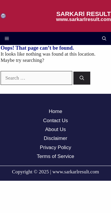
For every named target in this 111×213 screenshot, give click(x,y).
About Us (55, 129)
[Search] (81, 78)
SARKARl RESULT (83, 13)
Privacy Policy (55, 147)
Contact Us (55, 120)
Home (55, 111)
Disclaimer (55, 138)
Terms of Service (55, 156)
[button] (104, 38)
